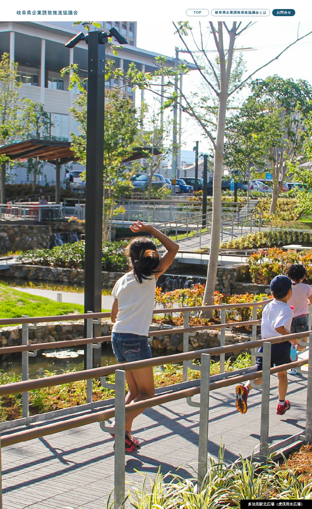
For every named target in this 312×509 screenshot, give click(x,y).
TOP (197, 12)
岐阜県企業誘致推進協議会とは (241, 12)
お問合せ (284, 12)
